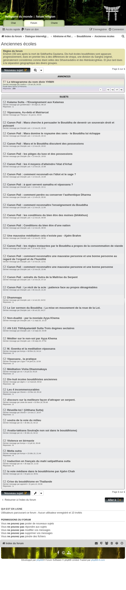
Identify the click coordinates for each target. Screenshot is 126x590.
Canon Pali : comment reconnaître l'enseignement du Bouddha (47, 204)
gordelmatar (25, 105)
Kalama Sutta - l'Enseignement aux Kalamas (35, 102)
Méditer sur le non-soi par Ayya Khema (32, 338)
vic (21, 372)
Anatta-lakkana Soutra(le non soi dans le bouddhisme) (42, 430)
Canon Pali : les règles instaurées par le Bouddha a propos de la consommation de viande (65, 245)
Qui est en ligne (11, 509)
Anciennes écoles (18, 43)
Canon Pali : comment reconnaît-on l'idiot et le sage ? (41, 174)
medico (23, 84)
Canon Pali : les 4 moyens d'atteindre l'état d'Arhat (39, 164)
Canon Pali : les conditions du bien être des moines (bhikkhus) (47, 215)
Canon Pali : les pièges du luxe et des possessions (40, 153)
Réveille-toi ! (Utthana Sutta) (25, 410)
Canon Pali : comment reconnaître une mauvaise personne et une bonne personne (60, 266)
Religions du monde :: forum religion (30, 16)
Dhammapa (14, 297)
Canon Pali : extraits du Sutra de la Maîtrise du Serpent (42, 277)
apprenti (23, 484)
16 (112, 89)
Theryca (23, 115)
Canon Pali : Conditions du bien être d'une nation (38, 225)
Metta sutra (14, 450)
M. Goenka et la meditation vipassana (31, 348)
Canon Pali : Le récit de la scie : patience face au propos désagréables (52, 287)
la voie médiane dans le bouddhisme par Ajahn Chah (41, 471)
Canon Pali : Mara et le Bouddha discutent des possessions (45, 143)
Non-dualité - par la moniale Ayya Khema (33, 318)
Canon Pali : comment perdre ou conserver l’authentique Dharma (49, 194)
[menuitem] (30, 29)
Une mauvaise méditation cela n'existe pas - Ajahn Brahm (44, 235)
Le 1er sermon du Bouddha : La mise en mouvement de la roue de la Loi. (53, 307)
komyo (23, 351)
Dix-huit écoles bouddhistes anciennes (32, 379)
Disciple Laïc (25, 128)
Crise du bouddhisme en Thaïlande (29, 481)
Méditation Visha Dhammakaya (27, 369)
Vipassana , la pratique (21, 358)
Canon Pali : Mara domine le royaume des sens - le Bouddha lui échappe (53, 133)
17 (117, 89)
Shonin (23, 392)
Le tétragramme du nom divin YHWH (30, 81)
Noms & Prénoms (19, 86)
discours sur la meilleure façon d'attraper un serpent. (41, 399)
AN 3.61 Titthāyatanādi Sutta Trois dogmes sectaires (40, 328)
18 (121, 89)
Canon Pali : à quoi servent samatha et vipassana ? (40, 184)
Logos (22, 361)
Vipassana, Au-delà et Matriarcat (28, 112)
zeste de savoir (26, 402)
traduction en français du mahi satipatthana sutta (38, 461)
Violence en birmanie (20, 440)
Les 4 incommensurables (23, 389)
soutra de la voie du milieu (24, 420)
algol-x (23, 382)
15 (108, 89)
